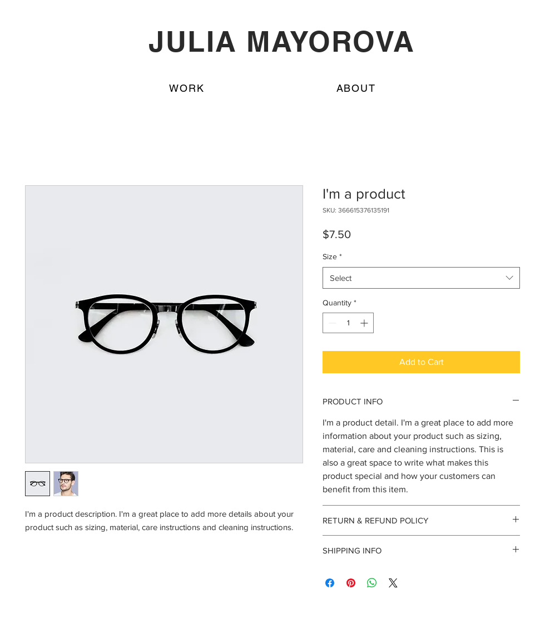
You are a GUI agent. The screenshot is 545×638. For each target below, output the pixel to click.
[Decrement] (331, 323)
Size (332, 256)
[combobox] (421, 278)
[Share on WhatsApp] (372, 583)
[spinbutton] (348, 323)
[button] (355, 88)
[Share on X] (393, 583)
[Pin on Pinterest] (351, 583)
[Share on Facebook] (329, 583)
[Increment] (365, 323)
